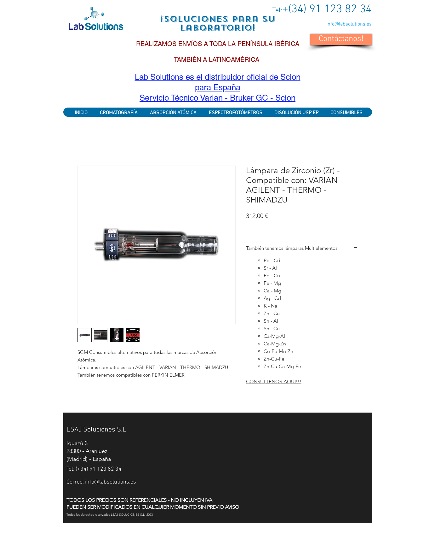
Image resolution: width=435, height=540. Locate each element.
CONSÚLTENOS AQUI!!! (273, 381)
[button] (341, 39)
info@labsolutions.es (349, 24)
